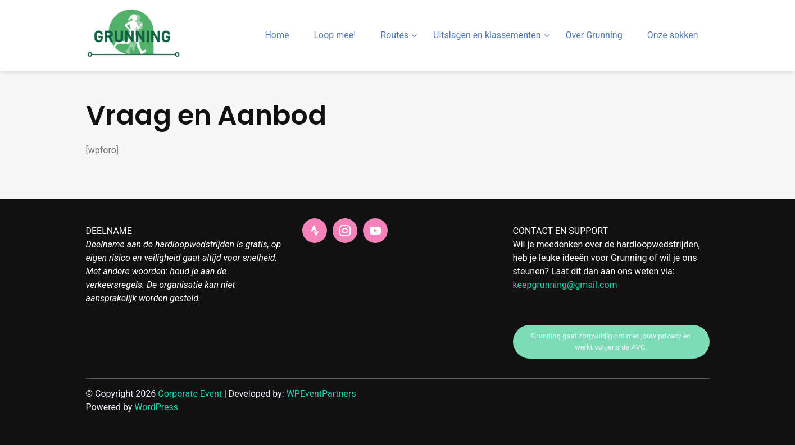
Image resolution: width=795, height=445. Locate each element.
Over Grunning (594, 35)
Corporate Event (190, 393)
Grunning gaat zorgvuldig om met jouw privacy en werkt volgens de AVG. (610, 341)
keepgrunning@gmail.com (565, 284)
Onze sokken (672, 35)
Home (277, 35)
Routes (394, 35)
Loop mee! (335, 35)
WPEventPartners (321, 393)
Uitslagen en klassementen (487, 35)
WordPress (156, 407)
